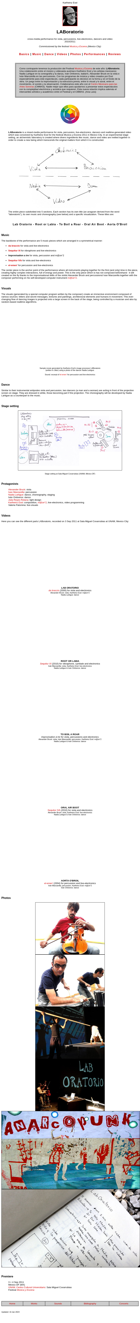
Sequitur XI (14, 250)
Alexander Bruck (16, 489)
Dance (49, 54)
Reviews (114, 54)
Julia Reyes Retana (18, 500)
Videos (62, 54)
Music (36, 54)
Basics (24, 54)
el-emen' (13, 265)
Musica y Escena (78, 46)
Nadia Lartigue (15, 494)
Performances (94, 54)
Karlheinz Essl (15, 502)
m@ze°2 (72, 278)
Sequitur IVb (15, 260)
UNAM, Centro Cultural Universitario (26, 1287)
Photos (75, 54)
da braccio (14, 245)
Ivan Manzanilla (16, 492)
